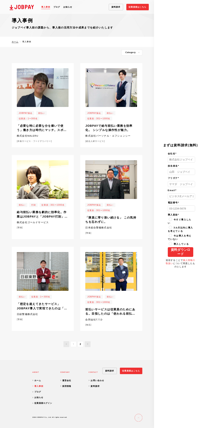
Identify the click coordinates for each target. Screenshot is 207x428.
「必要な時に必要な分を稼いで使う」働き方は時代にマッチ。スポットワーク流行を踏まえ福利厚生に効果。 (42, 128)
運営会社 (65, 380)
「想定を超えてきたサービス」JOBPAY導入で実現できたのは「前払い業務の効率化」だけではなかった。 (42, 306)
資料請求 (94, 386)
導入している (179, 244)
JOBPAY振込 (25, 113)
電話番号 (173, 202)
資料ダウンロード (180, 252)
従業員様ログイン (42, 403)
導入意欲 (173, 214)
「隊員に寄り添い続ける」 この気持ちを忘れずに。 (110, 220)
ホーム (15, 42)
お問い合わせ (96, 380)
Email (172, 190)
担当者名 (173, 166)
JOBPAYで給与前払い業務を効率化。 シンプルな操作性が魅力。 (109, 128)
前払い (41, 113)
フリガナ (173, 178)
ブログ (56, 7)
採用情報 (65, 386)
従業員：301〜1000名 (98, 118)
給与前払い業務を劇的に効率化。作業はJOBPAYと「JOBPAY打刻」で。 (42, 214)
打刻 (33, 205)
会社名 (172, 153)
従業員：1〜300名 (28, 118)
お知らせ (67, 7)
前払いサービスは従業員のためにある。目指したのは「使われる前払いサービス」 (110, 312)
